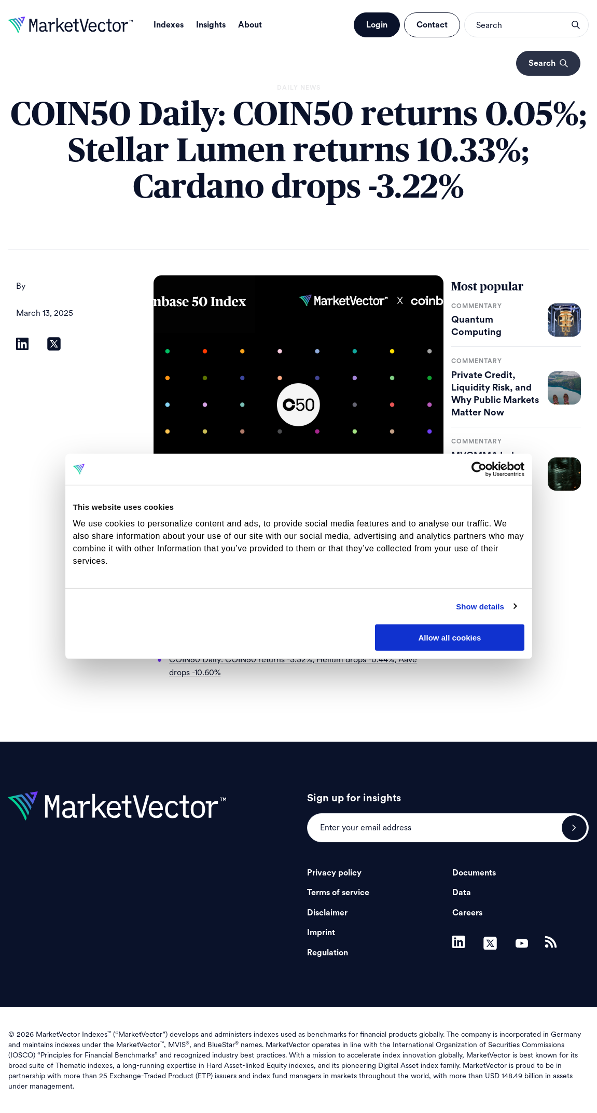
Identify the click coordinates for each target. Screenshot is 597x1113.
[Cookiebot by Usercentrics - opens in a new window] (479, 469)
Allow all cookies (450, 637)
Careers (467, 913)
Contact (432, 25)
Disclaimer (327, 913)
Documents (474, 873)
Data (461, 892)
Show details (480, 606)
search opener (576, 25)
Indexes (169, 25)
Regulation (327, 953)
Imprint (321, 932)
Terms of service (338, 892)
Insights (211, 25)
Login (376, 25)
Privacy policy (334, 873)
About (250, 25)
